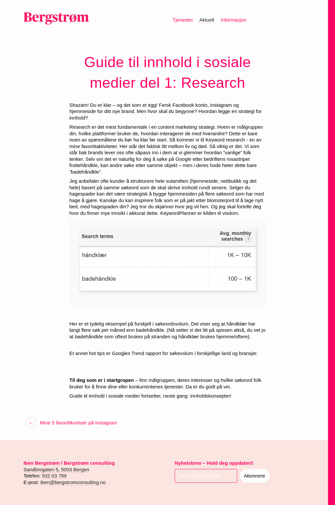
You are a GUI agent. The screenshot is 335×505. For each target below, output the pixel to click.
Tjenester (182, 20)
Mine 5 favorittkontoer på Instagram (78, 422)
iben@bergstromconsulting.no (73, 482)
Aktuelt (206, 20)
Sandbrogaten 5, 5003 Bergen (56, 469)
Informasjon (233, 20)
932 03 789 (54, 475)
